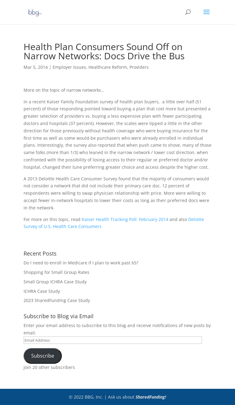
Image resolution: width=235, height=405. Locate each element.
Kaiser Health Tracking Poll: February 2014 (125, 219)
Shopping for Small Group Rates (56, 272)
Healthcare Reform (107, 67)
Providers (139, 67)
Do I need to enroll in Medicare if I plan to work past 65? (81, 263)
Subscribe (42, 355)
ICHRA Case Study (42, 291)
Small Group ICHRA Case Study (55, 282)
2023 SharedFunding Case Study (57, 300)
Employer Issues (69, 67)
